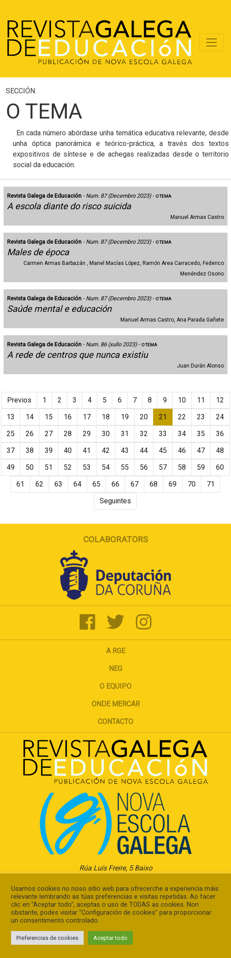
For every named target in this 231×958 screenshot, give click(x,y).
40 (68, 450)
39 (49, 450)
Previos (19, 400)
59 (201, 467)
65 (96, 484)
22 (182, 417)
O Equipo (115, 686)
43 (125, 450)
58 (182, 467)
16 (68, 417)
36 (220, 433)
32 (144, 433)
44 (144, 450)
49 (11, 467)
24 (220, 417)
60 (220, 467)
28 (68, 433)
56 (144, 467)
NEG (115, 668)
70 (192, 484)
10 (182, 400)
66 (115, 484)
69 (173, 484)
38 (30, 450)
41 (87, 450)
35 (201, 433)
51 (49, 467)
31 (125, 433)
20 (144, 417)
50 (30, 467)
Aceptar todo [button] (110, 938)
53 (87, 467)
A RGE (115, 651)
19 (125, 417)
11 (201, 400)
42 (106, 450)
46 (182, 450)
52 (68, 467)
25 (11, 433)
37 (11, 450)
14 (30, 417)
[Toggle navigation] (211, 42)
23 (201, 417)
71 (211, 484)
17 (87, 417)
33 (163, 433)
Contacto (115, 721)
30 (106, 433)
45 (163, 450)
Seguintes (115, 501)
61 (20, 484)
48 (220, 450)
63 (58, 484)
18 (106, 417)
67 (135, 484)
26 (30, 433)
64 (77, 484)
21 (163, 417)
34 (182, 433)
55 (125, 467)
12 (220, 400)
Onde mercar (116, 704)
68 (154, 484)
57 (163, 467)
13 (11, 417)
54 (106, 467)
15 (49, 417)
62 (39, 484)
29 (87, 433)
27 (49, 433)
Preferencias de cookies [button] (47, 938)
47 (201, 450)
